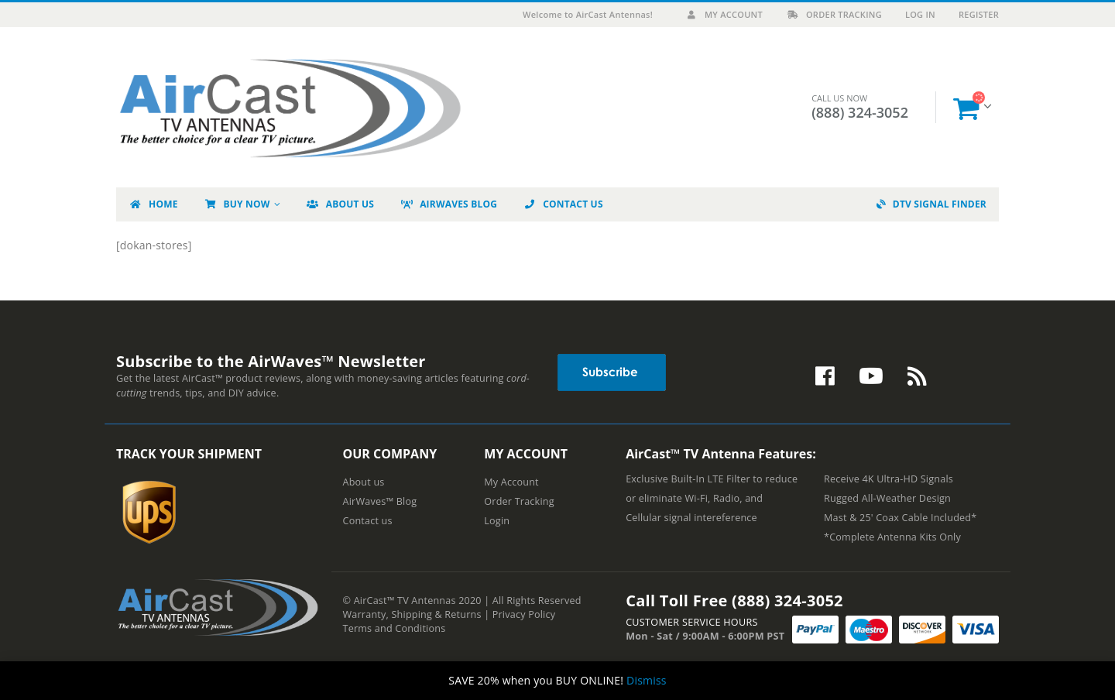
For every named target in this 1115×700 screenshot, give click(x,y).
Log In (920, 14)
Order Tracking (834, 14)
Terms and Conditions (394, 628)
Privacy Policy (523, 614)
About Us (340, 204)
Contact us (368, 520)
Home (153, 204)
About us (364, 482)
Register (979, 14)
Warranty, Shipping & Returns (412, 614)
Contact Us (563, 204)
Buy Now (237, 204)
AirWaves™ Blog (380, 501)
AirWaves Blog (448, 204)
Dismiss (646, 680)
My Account (723, 14)
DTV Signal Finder (931, 204)
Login (496, 520)
